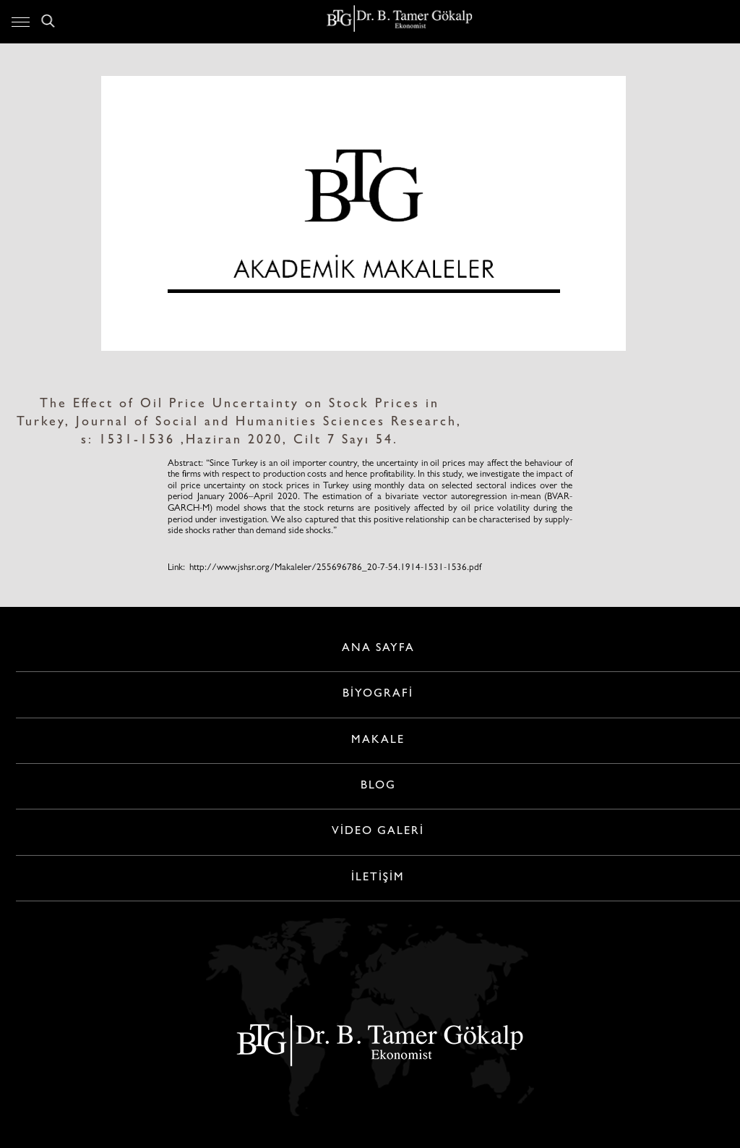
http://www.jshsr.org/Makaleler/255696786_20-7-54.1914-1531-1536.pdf (335, 568)
